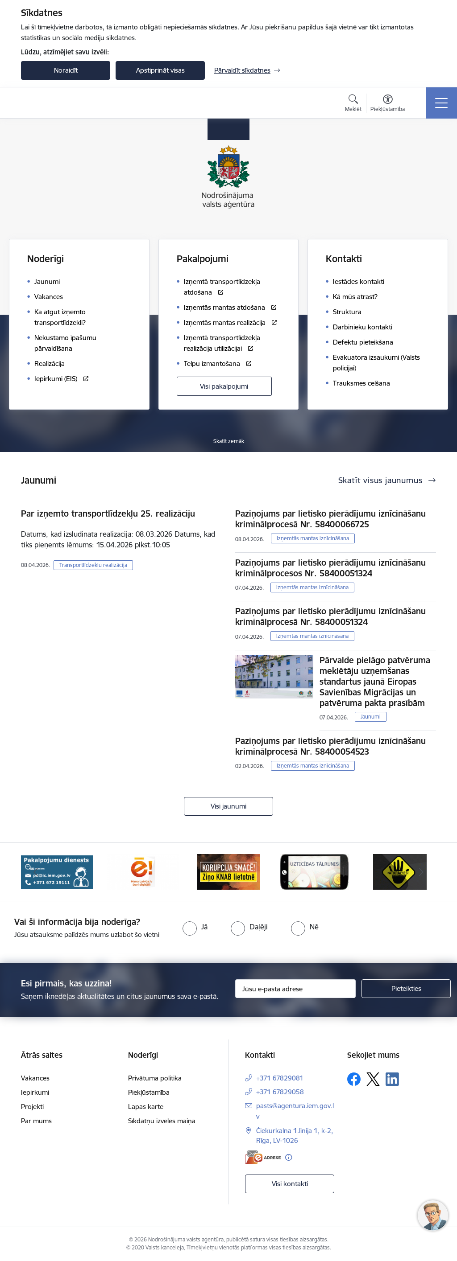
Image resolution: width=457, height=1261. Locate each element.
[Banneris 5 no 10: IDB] (314, 871)
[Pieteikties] (406, 988)
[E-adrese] (263, 1157)
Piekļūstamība (149, 1092)
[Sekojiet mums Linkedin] (392, 1079)
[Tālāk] (421, 872)
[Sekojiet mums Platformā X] (373, 1079)
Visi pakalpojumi (224, 386)
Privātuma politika (155, 1078)
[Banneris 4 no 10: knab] (228, 871)
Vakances (35, 1078)
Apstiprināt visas (160, 70)
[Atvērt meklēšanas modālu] (353, 104)
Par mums (36, 1121)
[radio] (195, 926)
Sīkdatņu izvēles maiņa (161, 1121)
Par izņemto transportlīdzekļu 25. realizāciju (108, 513)
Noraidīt (66, 70)
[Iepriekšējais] (35, 872)
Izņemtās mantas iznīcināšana (313, 538)
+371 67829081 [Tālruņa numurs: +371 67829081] (279, 1078)
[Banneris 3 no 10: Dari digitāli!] (143, 871)
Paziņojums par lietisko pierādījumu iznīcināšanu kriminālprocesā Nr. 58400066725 (330, 519)
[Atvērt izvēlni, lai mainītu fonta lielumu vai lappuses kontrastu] (387, 104)
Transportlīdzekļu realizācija (93, 565)
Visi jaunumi (228, 806)
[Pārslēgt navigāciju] (441, 103)
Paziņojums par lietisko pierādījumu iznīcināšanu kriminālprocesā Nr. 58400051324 (330, 616)
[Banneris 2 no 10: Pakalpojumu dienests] (57, 871)
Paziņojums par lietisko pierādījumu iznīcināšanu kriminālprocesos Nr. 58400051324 (330, 568)
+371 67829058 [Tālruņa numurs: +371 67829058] (280, 1092)
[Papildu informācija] (288, 1157)
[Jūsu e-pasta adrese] (295, 988)
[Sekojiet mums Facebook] (354, 1079)
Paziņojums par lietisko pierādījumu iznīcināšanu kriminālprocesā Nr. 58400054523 (330, 746)
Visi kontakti (290, 1183)
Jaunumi (371, 716)
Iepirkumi (35, 1092)
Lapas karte (145, 1106)
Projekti (32, 1106)
